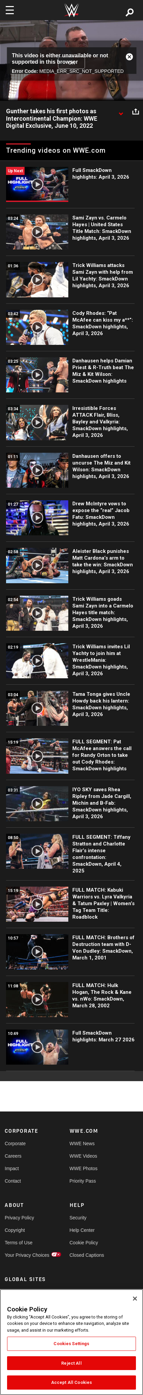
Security (78, 1217)
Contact (13, 1181)
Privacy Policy (19, 1217)
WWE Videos (83, 1156)
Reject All (71, 1363)
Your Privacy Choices (21, 1255)
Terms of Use (18, 1242)
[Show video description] (120, 111)
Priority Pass (83, 1181)
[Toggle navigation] (10, 10)
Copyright (15, 1230)
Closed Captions (86, 1255)
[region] (71, 1342)
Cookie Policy (84, 1242)
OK (71, 62)
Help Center (82, 1230)
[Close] (135, 1298)
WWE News (82, 1143)
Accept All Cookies (71, 1382)
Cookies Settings (71, 1343)
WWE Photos (84, 1168)
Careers (13, 1156)
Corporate (15, 1143)
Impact (12, 1168)
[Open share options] (135, 111)
